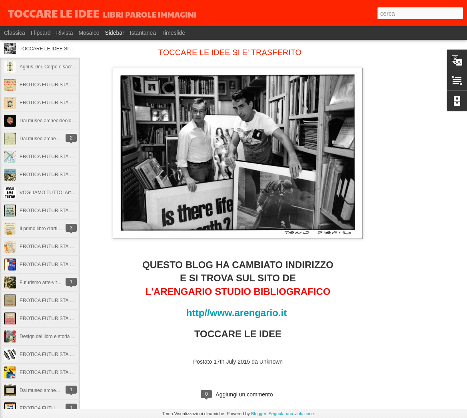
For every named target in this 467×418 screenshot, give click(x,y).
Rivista (64, 33)
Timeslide (173, 33)
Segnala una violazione (291, 413)
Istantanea (143, 33)
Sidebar (114, 33)
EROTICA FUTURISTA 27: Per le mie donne (67, 264)
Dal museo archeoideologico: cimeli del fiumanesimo (75, 120)
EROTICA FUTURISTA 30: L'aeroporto (61, 174)
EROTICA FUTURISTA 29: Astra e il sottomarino (71, 210)
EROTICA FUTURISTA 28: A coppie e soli (64, 246)
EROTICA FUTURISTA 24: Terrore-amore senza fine (75, 354)
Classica (14, 33)
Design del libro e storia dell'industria (59, 336)
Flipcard (41, 33)
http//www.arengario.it (237, 312)
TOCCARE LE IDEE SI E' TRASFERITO (63, 49)
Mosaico (88, 33)
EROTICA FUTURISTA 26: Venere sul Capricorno (72, 300)
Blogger (258, 413)
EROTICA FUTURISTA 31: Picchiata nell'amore (70, 156)
